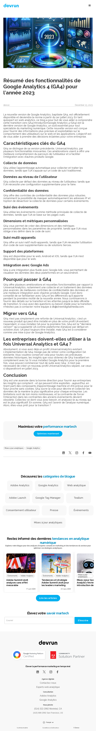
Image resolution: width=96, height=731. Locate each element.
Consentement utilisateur (21, 510)
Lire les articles (48, 598)
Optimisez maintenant (48, 434)
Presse (54, 510)
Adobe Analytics (19, 485)
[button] (79, 5)
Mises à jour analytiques (48, 522)
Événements (81, 510)
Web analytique (76, 485)
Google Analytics (48, 485)
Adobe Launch (17, 497)
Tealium (78, 497)
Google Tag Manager (48, 497)
